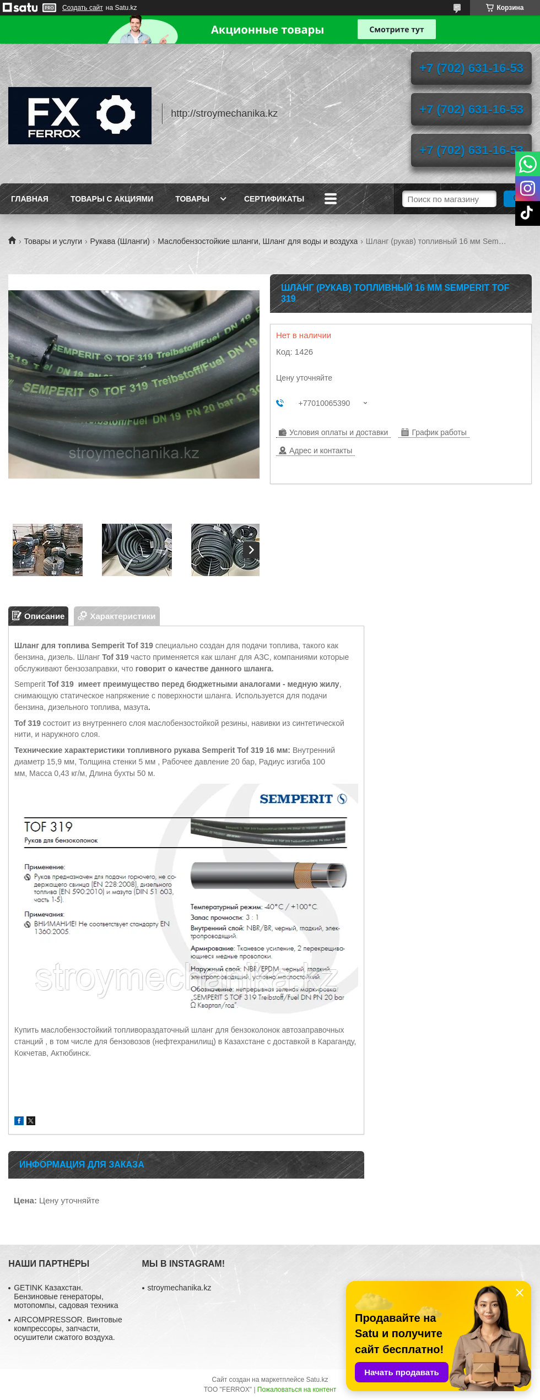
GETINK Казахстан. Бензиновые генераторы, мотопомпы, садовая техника (66, 1296)
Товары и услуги (53, 241)
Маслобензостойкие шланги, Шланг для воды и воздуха (258, 241)
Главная (29, 198)
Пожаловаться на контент (296, 1389)
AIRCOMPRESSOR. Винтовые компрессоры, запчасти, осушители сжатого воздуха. (68, 1328)
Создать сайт (82, 8)
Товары (192, 198)
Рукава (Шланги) (120, 241)
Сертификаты (274, 198)
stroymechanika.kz (180, 1287)
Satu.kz (317, 1379)
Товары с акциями (112, 198)
